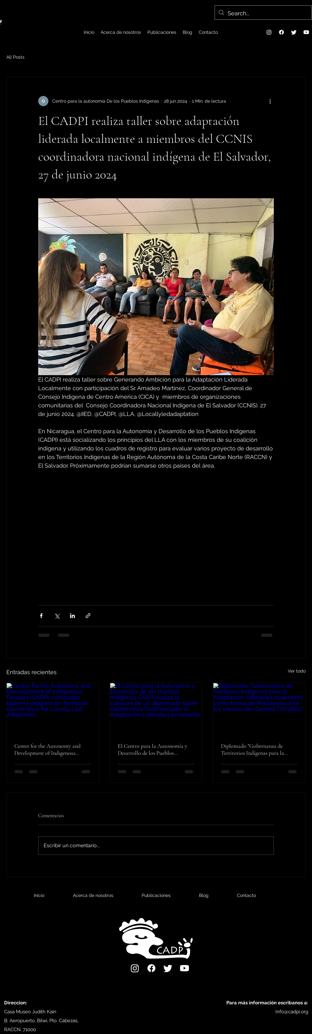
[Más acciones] (270, 101)
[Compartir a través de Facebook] (41, 616)
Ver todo (297, 671)
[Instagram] (269, 32)
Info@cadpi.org (291, 1012)
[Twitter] (294, 32)
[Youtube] (306, 32)
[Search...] (263, 13)
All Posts (15, 57)
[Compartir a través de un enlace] (88, 616)
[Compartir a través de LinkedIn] (72, 616)
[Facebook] (281, 32)
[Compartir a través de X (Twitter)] (57, 616)
